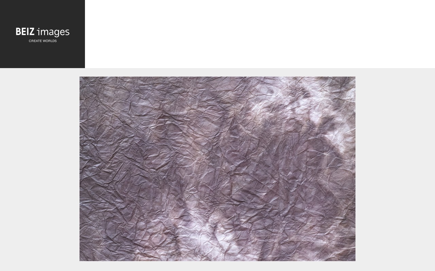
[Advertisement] (260, 36)
